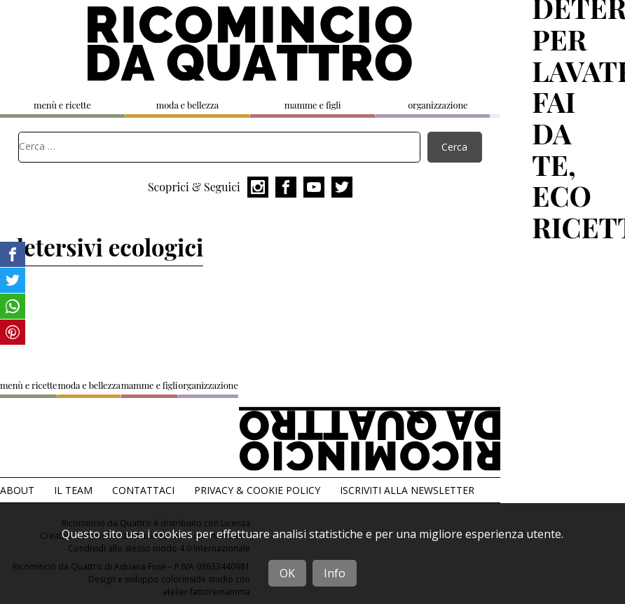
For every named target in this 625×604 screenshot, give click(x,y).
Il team (73, 490)
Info (334, 573)
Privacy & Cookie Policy (257, 490)
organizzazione (437, 105)
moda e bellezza (187, 105)
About (17, 490)
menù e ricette (62, 105)
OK (287, 573)
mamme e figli (312, 105)
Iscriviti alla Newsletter (407, 490)
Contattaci (143, 490)
